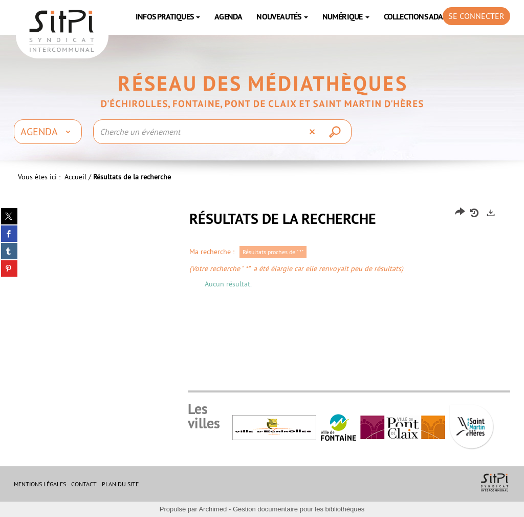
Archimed (213, 509)
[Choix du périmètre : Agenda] (48, 131)
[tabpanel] (262, 251)
